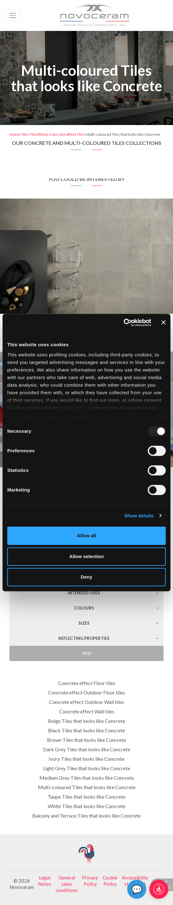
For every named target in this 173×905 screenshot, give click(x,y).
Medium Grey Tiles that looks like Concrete (86, 778)
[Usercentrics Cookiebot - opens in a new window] (123, 323)
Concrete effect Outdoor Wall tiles (86, 702)
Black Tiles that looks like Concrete (86, 730)
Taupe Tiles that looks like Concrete (86, 797)
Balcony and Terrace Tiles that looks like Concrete (86, 816)
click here (73, 407)
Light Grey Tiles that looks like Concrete (86, 768)
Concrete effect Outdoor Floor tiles (86, 692)
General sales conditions (67, 884)
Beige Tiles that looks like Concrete (86, 721)
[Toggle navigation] (12, 15)
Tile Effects (39, 134)
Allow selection (86, 556)
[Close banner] (163, 322)
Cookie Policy (110, 881)
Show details (139, 515)
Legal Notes (44, 881)
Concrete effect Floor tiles (86, 683)
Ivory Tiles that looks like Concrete (86, 759)
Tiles (25, 134)
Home (14, 134)
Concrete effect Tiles (67, 134)
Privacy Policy (90, 881)
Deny (86, 577)
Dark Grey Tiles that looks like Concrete (86, 749)
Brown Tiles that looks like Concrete (86, 740)
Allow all (86, 535)
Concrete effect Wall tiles (86, 711)
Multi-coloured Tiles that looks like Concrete (86, 787)
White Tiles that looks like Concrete (86, 806)
